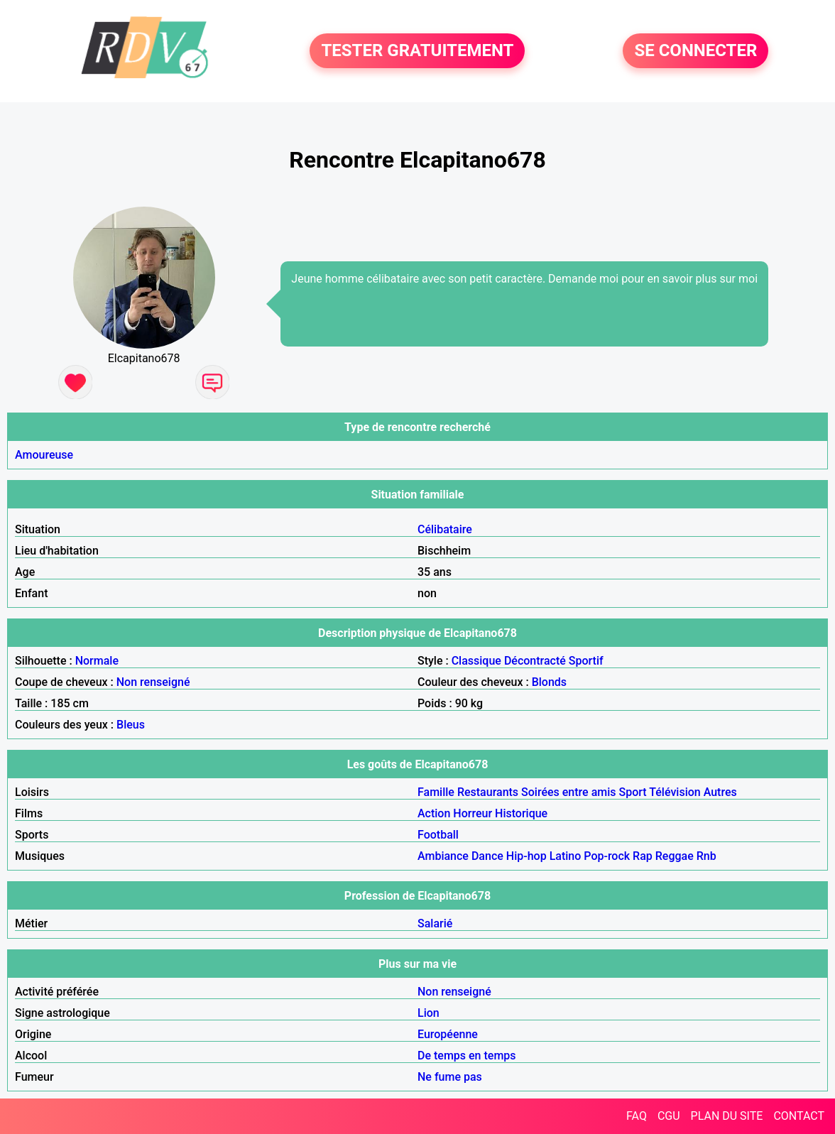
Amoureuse (44, 455)
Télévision (674, 792)
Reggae (674, 856)
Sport (633, 792)
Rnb (706, 856)
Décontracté (535, 660)
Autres (720, 792)
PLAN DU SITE (727, 1116)
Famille (436, 792)
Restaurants (487, 792)
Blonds (549, 682)
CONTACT (798, 1116)
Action (434, 813)
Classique (476, 660)
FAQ (636, 1116)
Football (438, 834)
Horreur (472, 813)
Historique (521, 813)
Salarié (435, 923)
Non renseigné (153, 682)
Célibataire (445, 529)
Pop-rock (607, 856)
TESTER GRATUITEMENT (417, 51)
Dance (487, 856)
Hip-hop (526, 856)
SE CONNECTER (695, 51)
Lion (429, 1013)
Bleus (130, 724)
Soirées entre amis (568, 792)
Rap (643, 856)
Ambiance (443, 856)
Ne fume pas (450, 1077)
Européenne (448, 1034)
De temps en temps (467, 1055)
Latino (566, 856)
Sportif (586, 660)
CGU (668, 1116)
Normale (97, 660)
